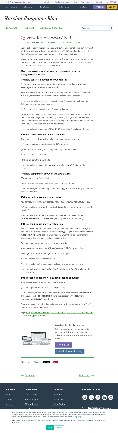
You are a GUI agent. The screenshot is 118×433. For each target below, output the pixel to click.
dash (28, 313)
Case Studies (31, 395)
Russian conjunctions (40, 313)
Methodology (31, 404)
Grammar (68, 42)
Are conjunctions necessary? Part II (49, 37)
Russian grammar (58, 313)
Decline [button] (59, 428)
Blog (10, 400)
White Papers (31, 400)
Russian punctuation (76, 313)
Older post (30, 375)
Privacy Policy (76, 417)
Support (58, 395)
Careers (9, 404)
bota (37, 42)
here (81, 264)
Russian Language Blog (31, 18)
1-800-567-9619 (111, 2)
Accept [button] (50, 428)
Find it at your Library (69, 351)
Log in (112, 7)
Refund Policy (58, 404)
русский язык (39, 316)
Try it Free (99, 7)
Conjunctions (58, 42)
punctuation (78, 42)
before (77, 48)
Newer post (84, 375)
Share (36, 362)
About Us (9, 395)
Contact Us (58, 400)
